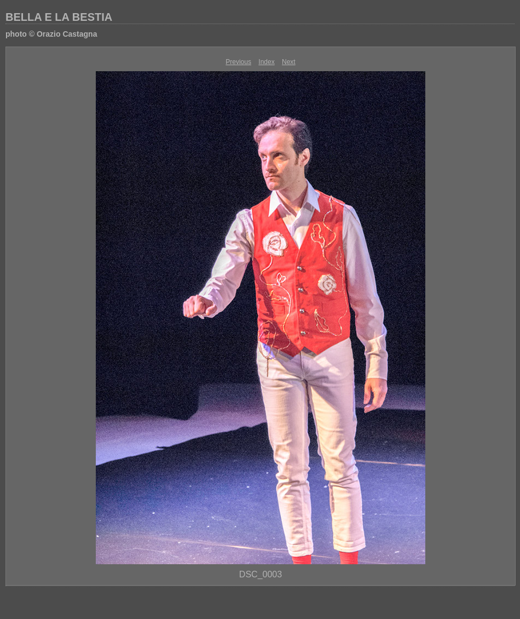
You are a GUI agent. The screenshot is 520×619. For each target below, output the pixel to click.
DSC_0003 (260, 574)
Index (266, 62)
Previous (238, 62)
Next (289, 62)
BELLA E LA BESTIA (58, 17)
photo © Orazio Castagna (51, 34)
